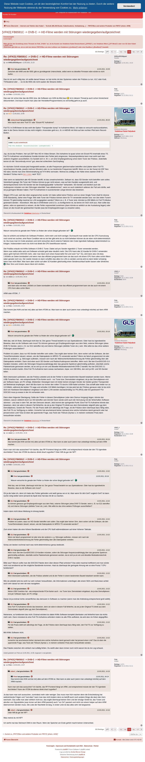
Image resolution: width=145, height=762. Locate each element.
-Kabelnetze (32, 213)
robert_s (13, 671)
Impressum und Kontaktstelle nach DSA (69, 746)
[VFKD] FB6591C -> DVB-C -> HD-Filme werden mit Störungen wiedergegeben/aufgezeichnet (61, 32)
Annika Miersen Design (78, 752)
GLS (12, 471)
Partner (96, 746)
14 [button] (125, 52)
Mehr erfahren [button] (80, 8)
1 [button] (115, 52)
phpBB (65, 749)
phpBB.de (82, 754)
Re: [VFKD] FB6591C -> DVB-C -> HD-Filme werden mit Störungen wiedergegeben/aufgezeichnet (41, 58)
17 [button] (138, 52)
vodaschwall (15, 120)
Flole (12, 69)
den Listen (27, 174)
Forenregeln (8, 38)
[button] (107, 51)
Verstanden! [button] (129, 6)
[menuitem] (6, 21)
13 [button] (121, 52)
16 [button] (133, 52)
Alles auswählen (20, 142)
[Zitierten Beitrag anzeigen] (29, 69)
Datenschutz (88, 746)
